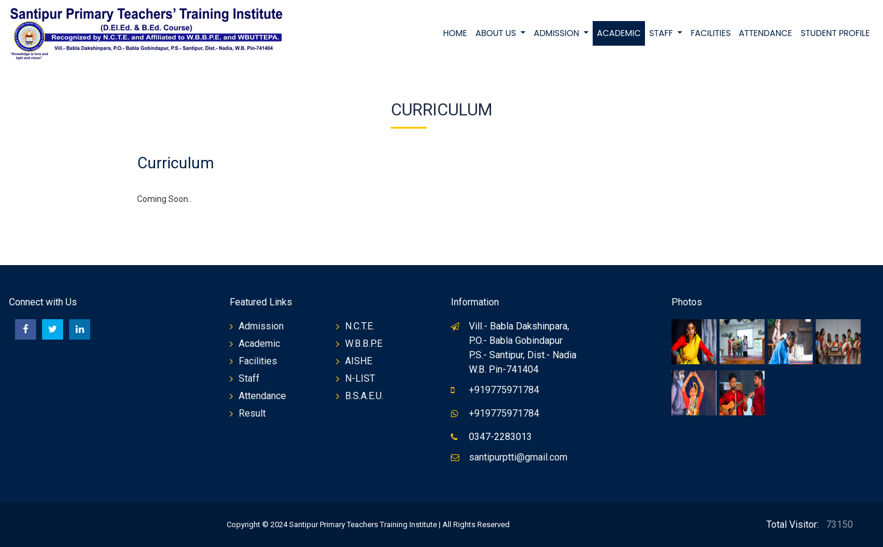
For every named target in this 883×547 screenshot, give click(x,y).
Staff (249, 378)
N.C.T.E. (359, 326)
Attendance (262, 396)
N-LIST (360, 378)
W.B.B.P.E (363, 343)
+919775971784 (504, 390)
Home (455, 33)
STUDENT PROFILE (835, 33)
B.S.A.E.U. (364, 396)
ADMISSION (557, 33)
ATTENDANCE (765, 33)
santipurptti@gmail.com (518, 457)
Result (252, 413)
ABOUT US (496, 33)
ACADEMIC (619, 33)
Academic (259, 343)
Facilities (258, 361)
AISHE (358, 361)
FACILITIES (711, 33)
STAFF (662, 33)
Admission (261, 326)
